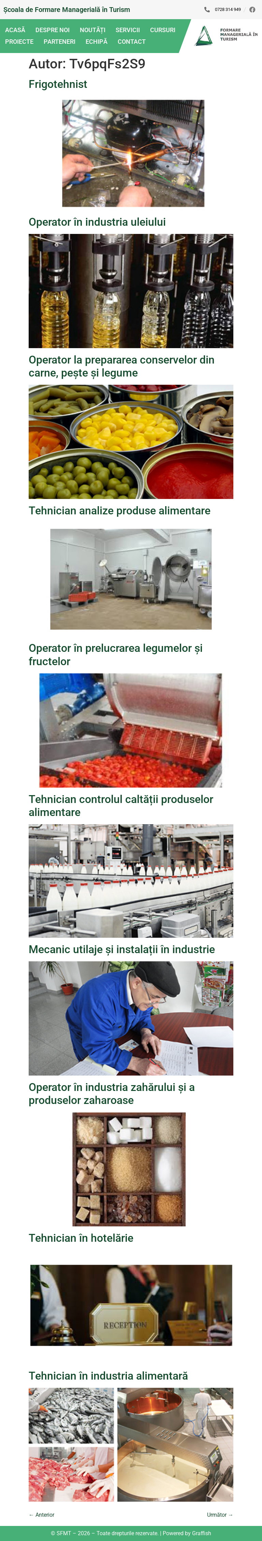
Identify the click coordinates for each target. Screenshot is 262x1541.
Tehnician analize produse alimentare (119, 510)
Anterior (41, 1515)
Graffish (201, 1533)
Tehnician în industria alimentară (108, 1375)
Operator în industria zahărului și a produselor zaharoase (112, 1094)
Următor (220, 1515)
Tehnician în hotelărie (81, 1238)
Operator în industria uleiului (97, 221)
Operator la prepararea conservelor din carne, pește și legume (122, 366)
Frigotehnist (58, 84)
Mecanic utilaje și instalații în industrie (122, 949)
